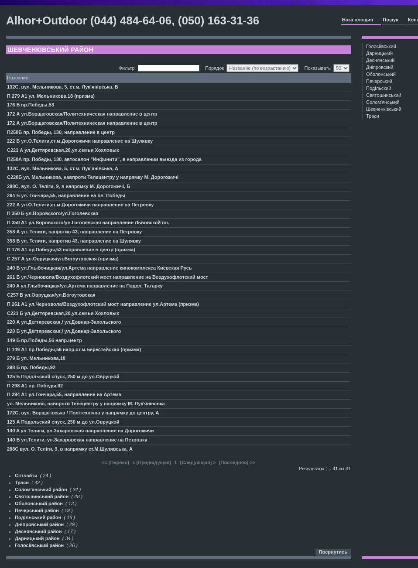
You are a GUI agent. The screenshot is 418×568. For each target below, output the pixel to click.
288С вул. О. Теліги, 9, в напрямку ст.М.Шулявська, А (70, 449)
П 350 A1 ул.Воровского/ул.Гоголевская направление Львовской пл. (88, 222)
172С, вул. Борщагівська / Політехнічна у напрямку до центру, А (83, 412)
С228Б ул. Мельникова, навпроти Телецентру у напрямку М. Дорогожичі (92, 177)
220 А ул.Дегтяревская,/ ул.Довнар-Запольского (64, 322)
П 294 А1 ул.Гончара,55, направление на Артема (64, 394)
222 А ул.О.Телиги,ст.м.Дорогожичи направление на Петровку (80, 204)
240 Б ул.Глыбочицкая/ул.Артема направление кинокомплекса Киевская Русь (99, 267)
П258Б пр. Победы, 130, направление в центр (61, 132)
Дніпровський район (39, 524)
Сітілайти (26, 475)
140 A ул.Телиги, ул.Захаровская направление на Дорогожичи (80, 430)
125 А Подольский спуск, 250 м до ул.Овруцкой (63, 421)
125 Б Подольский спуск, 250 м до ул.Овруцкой (63, 376)
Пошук (390, 19)
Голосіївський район (39, 545)
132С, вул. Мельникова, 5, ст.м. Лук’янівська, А (62, 168)
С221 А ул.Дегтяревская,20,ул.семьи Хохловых (63, 150)
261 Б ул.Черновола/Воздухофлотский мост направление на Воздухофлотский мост (107, 277)
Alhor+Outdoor (46, 20)
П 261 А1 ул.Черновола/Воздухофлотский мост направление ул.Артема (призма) (103, 304)
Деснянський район (38, 531)
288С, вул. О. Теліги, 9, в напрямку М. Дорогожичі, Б (68, 186)
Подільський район (38, 517)
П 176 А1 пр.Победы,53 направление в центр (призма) (71, 249)
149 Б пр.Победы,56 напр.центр (44, 340)
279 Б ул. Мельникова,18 (36, 358)
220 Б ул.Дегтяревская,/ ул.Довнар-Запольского (64, 331)
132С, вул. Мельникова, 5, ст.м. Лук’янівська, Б (62, 86)
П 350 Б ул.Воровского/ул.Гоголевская (52, 213)
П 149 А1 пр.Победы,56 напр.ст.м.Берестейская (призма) (74, 349)
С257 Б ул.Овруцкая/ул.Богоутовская (51, 295)
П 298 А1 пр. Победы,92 (35, 385)
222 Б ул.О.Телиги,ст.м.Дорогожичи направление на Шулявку (80, 141)
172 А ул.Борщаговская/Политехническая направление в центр (82, 113)
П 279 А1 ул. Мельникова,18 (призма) (51, 96)
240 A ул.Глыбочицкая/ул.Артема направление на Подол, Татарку (85, 285)
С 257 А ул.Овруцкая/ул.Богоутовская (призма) (63, 258)
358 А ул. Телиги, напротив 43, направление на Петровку (74, 231)
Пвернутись (333, 551)
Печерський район (37, 510)
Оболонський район (39, 503)
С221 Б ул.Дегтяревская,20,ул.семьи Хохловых (63, 313)
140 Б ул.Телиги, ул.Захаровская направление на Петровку (77, 439)
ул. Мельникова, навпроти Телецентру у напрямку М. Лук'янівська (86, 403)
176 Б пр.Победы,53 (30, 104)
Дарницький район (37, 538)
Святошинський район (42, 496)
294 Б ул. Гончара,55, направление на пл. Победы (66, 195)
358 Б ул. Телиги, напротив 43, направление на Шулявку (74, 240)
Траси (22, 482)
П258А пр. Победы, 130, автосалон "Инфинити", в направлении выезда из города (104, 159)
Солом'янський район (41, 489)
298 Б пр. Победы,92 (31, 367)
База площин (357, 19)
